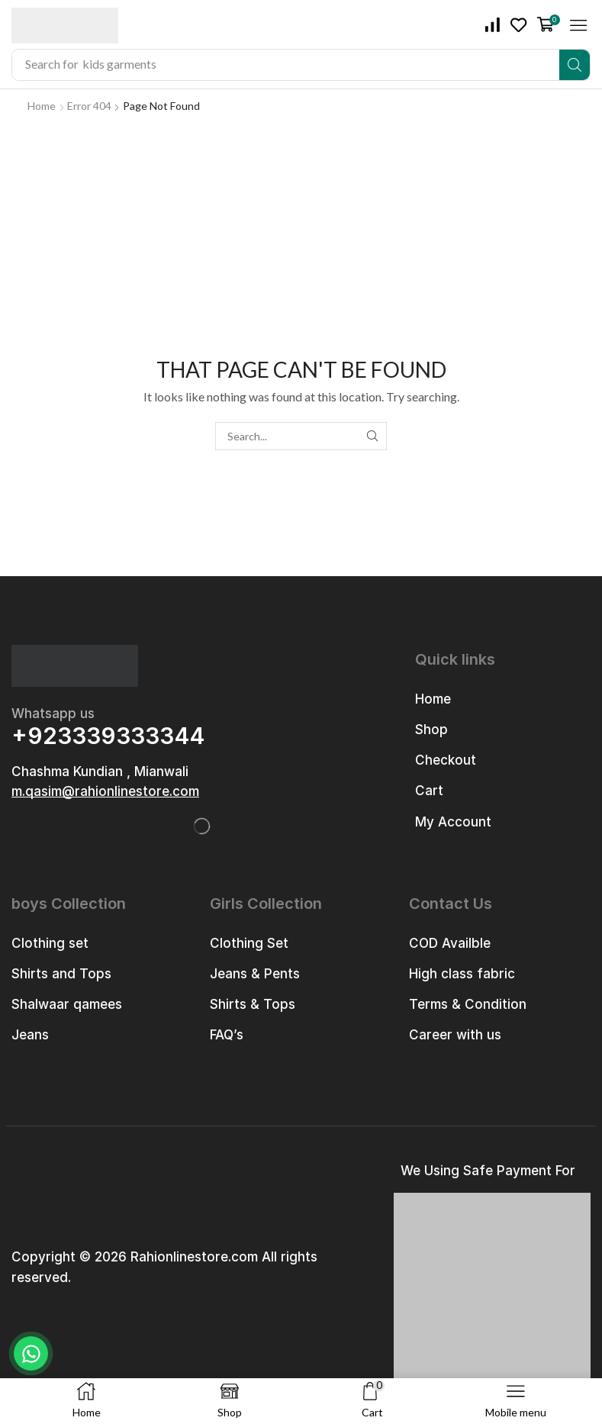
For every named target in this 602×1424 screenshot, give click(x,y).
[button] (492, 25)
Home (41, 105)
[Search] (574, 65)
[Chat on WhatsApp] (31, 1353)
